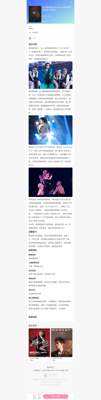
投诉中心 (50, 367)
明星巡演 (50, 382)
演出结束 (55, 396)
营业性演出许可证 (47, 385)
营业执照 (57, 385)
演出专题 (43, 382)
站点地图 (57, 382)
